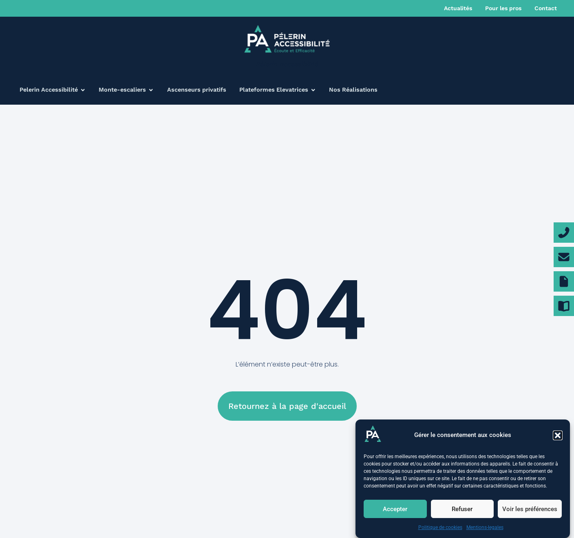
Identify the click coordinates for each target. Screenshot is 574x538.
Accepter (395, 509)
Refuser (462, 509)
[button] (558, 435)
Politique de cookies (440, 528)
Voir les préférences (529, 509)
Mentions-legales (484, 528)
